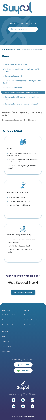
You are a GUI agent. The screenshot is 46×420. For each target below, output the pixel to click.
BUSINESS (28, 310)
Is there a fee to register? (12, 76)
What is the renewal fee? (12, 88)
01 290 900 (23, 365)
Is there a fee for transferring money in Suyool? (20, 104)
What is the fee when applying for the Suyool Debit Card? (22, 82)
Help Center (6, 351)
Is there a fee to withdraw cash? (15, 64)
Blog (3, 336)
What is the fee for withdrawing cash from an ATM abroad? (21, 70)
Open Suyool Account (23, 292)
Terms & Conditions (8, 325)
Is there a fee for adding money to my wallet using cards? (21, 98)
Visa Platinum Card (8, 315)
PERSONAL (6, 310)
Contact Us (5, 341)
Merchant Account (30, 320)
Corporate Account (30, 315)
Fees (3, 320)
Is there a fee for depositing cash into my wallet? (21, 92)
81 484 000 (22, 370)
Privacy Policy (6, 346)
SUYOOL (6, 332)
